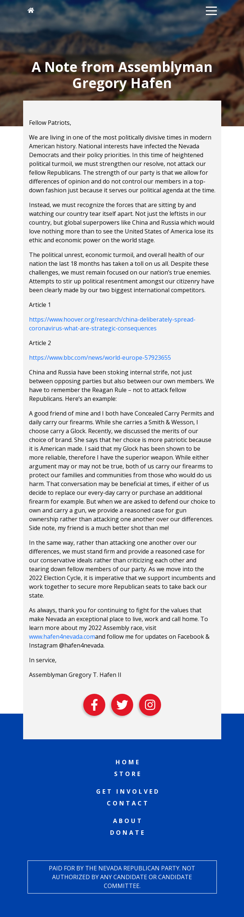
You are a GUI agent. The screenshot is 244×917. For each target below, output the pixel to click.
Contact (128, 803)
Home (128, 762)
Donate (128, 833)
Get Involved (128, 791)
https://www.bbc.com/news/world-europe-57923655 (100, 358)
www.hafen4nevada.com (62, 637)
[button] (211, 10)
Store (128, 774)
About (128, 821)
